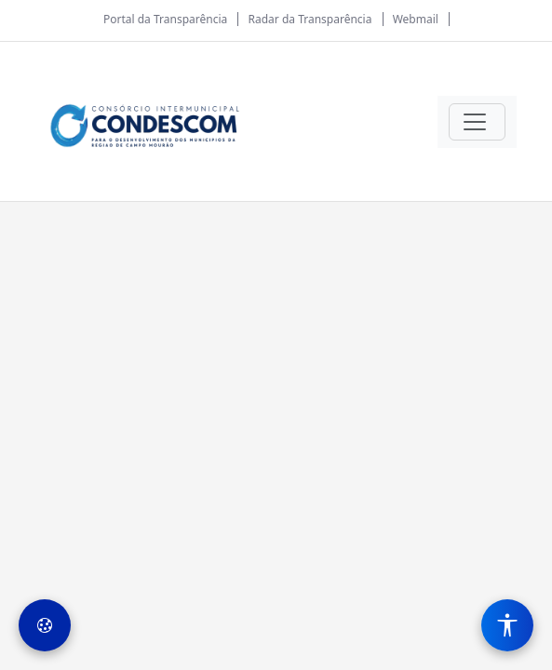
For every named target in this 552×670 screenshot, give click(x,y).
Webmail (415, 19)
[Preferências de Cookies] (45, 625)
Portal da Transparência (165, 19)
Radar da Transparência (310, 19)
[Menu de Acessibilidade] (507, 625)
